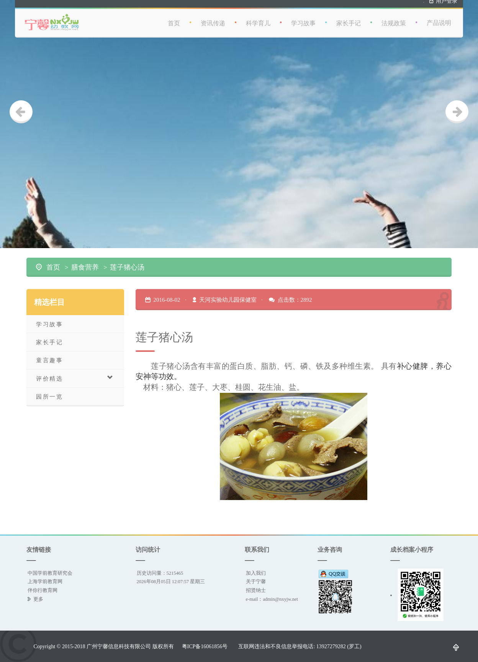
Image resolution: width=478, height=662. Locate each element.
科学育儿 (258, 19)
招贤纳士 (256, 590)
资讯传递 (213, 19)
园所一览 (49, 396)
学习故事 (303, 19)
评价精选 (75, 378)
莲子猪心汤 (127, 267)
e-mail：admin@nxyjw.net (272, 599)
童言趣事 (49, 360)
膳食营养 (85, 267)
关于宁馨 (256, 581)
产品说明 (439, 19)
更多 (38, 599)
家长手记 (348, 19)
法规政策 (393, 19)
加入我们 (256, 572)
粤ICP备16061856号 (205, 646)
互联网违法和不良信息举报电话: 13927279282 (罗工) (299, 646)
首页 (174, 19)
